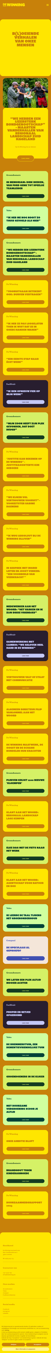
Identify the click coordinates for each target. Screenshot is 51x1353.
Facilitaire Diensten (9, 1295)
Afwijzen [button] (13, 1344)
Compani (5, 1293)
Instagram (6, 1311)
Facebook (6, 1309)
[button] (47, 5)
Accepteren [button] (37, 1344)
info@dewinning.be (9, 1275)
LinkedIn (5, 1313)
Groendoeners (7, 1289)
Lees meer (25, 196)
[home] (13, 4)
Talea (5, 1291)
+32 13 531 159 (7, 1273)
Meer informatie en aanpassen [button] (25, 1349)
